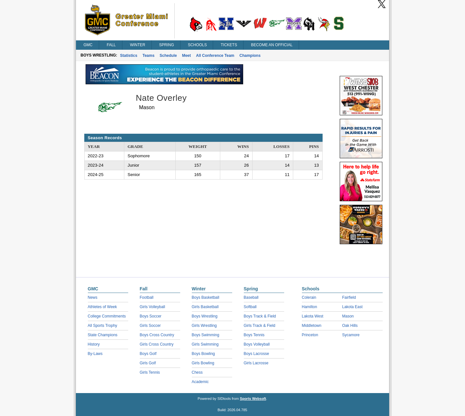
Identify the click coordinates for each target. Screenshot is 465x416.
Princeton (310, 335)
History (94, 344)
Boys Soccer (150, 316)
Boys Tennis (254, 335)
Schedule (168, 55)
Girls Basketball (205, 307)
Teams (148, 55)
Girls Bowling (203, 363)
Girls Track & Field (259, 325)
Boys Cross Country (157, 335)
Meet (186, 55)
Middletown (312, 325)
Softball (250, 307)
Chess (197, 372)
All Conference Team (215, 55)
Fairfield (349, 297)
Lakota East (352, 307)
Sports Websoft (253, 398)
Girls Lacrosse (256, 363)
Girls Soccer (150, 325)
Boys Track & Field (260, 316)
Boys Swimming (205, 335)
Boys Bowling (203, 353)
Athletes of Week (102, 307)
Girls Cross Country (157, 344)
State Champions (103, 335)
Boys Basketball (205, 297)
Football (147, 297)
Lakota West (312, 316)
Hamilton (309, 307)
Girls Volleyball (152, 307)
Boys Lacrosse (256, 353)
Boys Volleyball (257, 344)
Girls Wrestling (204, 325)
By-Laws (95, 353)
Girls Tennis (150, 372)
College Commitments (107, 316)
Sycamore (351, 335)
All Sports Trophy (102, 325)
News (93, 297)
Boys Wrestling (205, 316)
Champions (250, 55)
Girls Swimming (205, 344)
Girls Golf (148, 363)
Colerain (309, 297)
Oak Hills (350, 325)
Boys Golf (148, 353)
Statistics (128, 55)
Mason (348, 316)
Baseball (251, 297)
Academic (200, 382)
